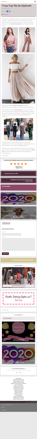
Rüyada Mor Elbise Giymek (18, 396)
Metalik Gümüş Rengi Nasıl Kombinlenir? (18, 383)
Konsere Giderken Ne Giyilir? (18, 388)
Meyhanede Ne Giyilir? (18, 390)
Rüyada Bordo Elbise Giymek (18, 382)
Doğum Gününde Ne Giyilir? (18, 399)
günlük (15, 107)
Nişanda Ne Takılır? (18, 392)
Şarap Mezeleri (18, 378)
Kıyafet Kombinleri (5, 155)
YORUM (3, 236)
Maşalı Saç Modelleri (18, 391)
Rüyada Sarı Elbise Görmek (18, 386)
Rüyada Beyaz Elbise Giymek (18, 379)
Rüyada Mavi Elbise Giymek (18, 397)
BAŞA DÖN (3, 410)
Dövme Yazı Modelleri (18, 384)
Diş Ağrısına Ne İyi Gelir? (18, 393)
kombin (26, 105)
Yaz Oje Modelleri (18, 395)
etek (15, 145)
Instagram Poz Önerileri (18, 387)
